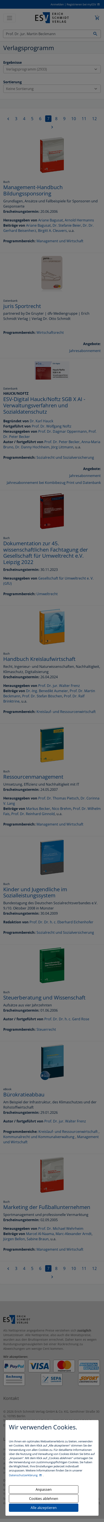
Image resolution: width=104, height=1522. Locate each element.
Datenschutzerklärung (23, 1475)
